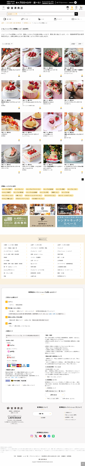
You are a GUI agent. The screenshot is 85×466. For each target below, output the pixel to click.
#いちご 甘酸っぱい (7, 198)
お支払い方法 (27, 320)
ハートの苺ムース (48, 134)
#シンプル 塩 (65, 192)
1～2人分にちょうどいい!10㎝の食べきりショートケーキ (73, 167)
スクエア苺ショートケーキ (50, 70)
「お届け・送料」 (52, 313)
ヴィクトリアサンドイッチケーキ (73, 102)
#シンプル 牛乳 (44, 192)
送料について (19, 311)
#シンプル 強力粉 (48, 189)
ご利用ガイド (68, 412)
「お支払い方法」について (27, 385)
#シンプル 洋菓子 (7, 189)
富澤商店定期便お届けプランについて (45, 311)
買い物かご (11, 311)
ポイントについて (29, 311)
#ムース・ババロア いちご (66, 195)
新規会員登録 (18, 304)
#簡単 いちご (55, 192)
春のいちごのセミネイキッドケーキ (10, 166)
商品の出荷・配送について (15, 320)
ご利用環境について (50, 388)
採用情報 (69, 456)
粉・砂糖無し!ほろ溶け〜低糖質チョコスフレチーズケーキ (73, 70)
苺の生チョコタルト (48, 102)
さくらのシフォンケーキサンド (30, 134)
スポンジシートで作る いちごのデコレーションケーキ (31, 167)
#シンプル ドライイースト (33, 189)
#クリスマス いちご (50, 195)
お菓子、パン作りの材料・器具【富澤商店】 (11, 23)
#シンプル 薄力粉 (18, 192)
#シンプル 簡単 (60, 189)
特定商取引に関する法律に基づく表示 (51, 456)
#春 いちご (19, 195)
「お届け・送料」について (12, 385)
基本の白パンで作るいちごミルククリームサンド (10, 70)
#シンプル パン (19, 189)
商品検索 (19, 456)
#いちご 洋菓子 (6, 192)
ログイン (11, 304)
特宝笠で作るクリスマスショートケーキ (10, 103)
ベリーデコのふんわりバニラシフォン (31, 103)
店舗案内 (63, 456)
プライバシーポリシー (70, 419)
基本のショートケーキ (28, 70)
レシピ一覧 (25, 456)
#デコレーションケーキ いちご (33, 195)
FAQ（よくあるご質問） (70, 415)
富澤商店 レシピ (27, 23)
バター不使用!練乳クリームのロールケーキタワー (52, 167)
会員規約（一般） (69, 417)
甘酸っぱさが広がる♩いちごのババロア (73, 135)
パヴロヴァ (4, 134)
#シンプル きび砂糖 (32, 192)
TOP (15, 456)
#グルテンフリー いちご (22, 198)
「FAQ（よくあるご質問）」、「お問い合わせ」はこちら (59, 398)
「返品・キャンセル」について (53, 376)
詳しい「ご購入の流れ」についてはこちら (19, 326)
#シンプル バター (72, 189)
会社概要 (42, 417)
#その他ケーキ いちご (38, 198)
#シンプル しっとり (7, 195)
